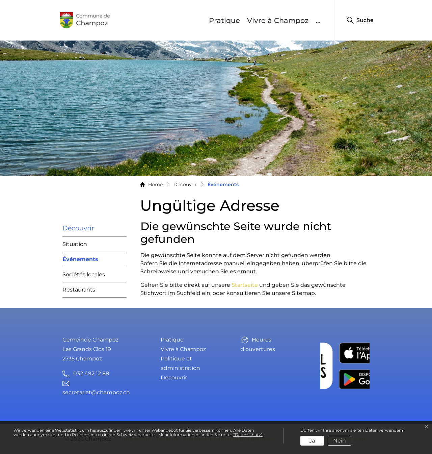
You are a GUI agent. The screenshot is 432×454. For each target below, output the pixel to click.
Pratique (224, 20)
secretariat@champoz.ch (96, 392)
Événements (80, 261)
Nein (339, 440)
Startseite (245, 285)
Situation (74, 244)
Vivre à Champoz (277, 20)
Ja (312, 440)
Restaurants (78, 289)
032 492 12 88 (91, 373)
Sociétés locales (83, 274)
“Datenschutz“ (248, 434)
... (318, 20)
